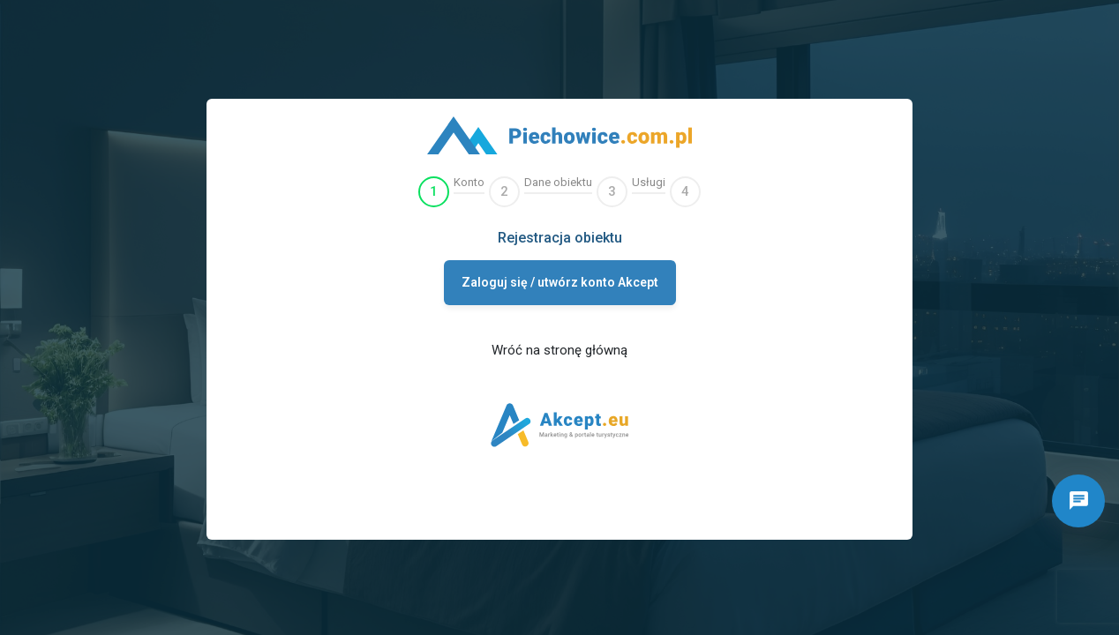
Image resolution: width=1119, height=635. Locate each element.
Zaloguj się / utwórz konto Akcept (560, 282)
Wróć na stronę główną (559, 350)
